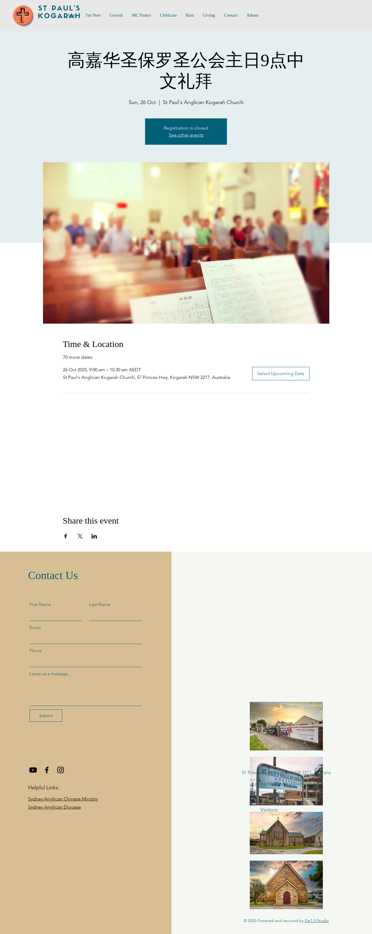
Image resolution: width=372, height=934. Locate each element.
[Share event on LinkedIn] (94, 536)
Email (35, 627)
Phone (36, 650)
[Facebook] (46, 770)
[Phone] (84, 661)
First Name (40, 604)
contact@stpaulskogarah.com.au (286, 783)
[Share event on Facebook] (65, 536)
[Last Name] (113, 615)
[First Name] (54, 615)
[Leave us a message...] (86, 692)
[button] (142, 15)
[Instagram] (60, 770)
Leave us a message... (50, 673)
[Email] (84, 638)
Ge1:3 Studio (317, 920)
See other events (186, 135)
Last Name (99, 604)
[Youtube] (33, 770)
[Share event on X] (80, 536)
